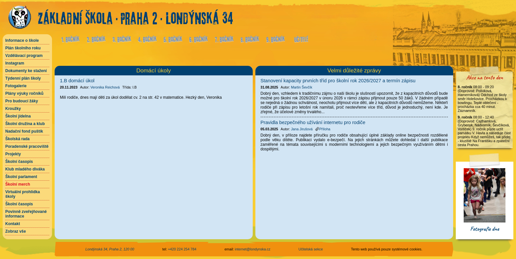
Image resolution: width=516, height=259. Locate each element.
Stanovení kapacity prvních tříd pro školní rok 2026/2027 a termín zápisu (338, 80)
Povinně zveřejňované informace (26, 214)
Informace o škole (22, 40)
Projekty (13, 154)
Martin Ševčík (301, 87)
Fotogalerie (16, 86)
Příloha (322, 129)
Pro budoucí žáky (21, 101)
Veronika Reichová (105, 87)
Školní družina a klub (25, 123)
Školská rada (17, 139)
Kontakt (12, 223)
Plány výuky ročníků (24, 93)
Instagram (14, 63)
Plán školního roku (22, 48)
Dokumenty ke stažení (26, 70)
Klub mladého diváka (25, 169)
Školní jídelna (18, 116)
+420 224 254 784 (182, 249)
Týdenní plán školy (23, 78)
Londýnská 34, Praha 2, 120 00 (110, 249)
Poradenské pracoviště (26, 146)
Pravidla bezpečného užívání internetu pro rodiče (313, 122)
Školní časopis (19, 161)
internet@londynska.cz (253, 249)
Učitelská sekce (310, 249)
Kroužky (13, 108)
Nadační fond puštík (24, 131)
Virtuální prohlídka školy (22, 194)
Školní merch (17, 184)
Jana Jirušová (302, 129)
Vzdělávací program (23, 55)
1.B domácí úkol (77, 80)
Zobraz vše (15, 231)
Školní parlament (21, 176)
